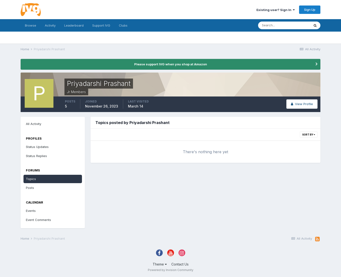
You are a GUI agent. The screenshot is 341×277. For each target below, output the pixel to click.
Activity (50, 25)
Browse (30, 25)
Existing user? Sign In (275, 10)
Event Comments (38, 220)
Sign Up (309, 9)
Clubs (123, 25)
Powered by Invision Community (170, 270)
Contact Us (180, 264)
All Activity (33, 124)
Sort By (308, 134)
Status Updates (37, 147)
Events (31, 211)
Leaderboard (74, 25)
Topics (31, 179)
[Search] (284, 25)
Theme (160, 264)
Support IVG (101, 25)
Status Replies (36, 156)
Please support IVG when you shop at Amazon (170, 64)
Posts (30, 188)
